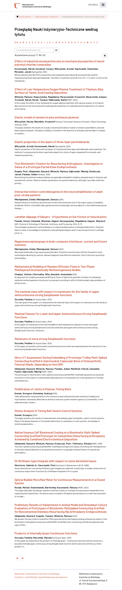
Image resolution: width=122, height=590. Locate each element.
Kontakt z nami (22, 577)
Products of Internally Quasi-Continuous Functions (46, 533)
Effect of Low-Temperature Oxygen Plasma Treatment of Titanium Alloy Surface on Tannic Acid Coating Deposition (59, 91)
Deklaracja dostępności (56, 577)
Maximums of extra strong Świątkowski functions (45, 338)
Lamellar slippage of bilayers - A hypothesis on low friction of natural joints (61, 216)
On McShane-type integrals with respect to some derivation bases (55, 461)
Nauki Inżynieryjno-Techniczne (46, 17)
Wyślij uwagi (37, 577)
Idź (56, 50)
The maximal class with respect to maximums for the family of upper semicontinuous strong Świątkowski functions (57, 293)
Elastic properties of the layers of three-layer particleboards (52, 142)
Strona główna (25, 17)
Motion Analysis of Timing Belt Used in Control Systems (48, 410)
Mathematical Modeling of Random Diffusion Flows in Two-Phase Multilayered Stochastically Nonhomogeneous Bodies (55, 268)
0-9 (16, 42)
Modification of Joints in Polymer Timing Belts (43, 389)
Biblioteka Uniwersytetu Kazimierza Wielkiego (37, 573)
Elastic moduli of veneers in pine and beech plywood (47, 117)
